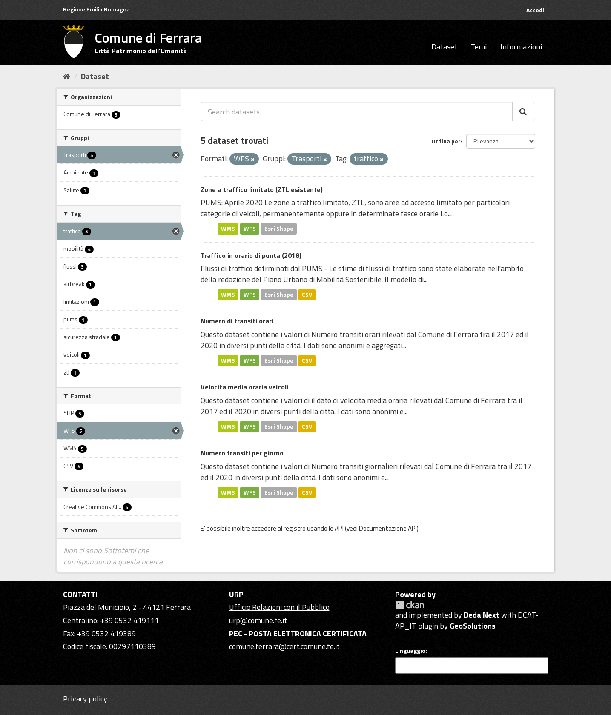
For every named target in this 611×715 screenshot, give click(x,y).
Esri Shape (278, 228)
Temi (479, 46)
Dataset (444, 46)
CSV (307, 294)
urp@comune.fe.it (258, 620)
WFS (250, 228)
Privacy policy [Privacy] (85, 698)
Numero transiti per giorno (242, 453)
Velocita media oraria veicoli (244, 387)
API (339, 528)
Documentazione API (388, 528)
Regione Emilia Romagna (96, 9)
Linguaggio (410, 650)
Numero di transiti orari (237, 321)
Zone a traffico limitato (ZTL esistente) (262, 189)
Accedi (535, 10)
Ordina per (446, 141)
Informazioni (521, 46)
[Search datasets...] (357, 111)
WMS (228, 228)
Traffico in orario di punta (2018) (251, 255)
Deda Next (481, 615)
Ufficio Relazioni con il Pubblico (279, 607)
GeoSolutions (473, 626)
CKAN (409, 605)
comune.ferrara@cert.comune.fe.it (284, 646)
